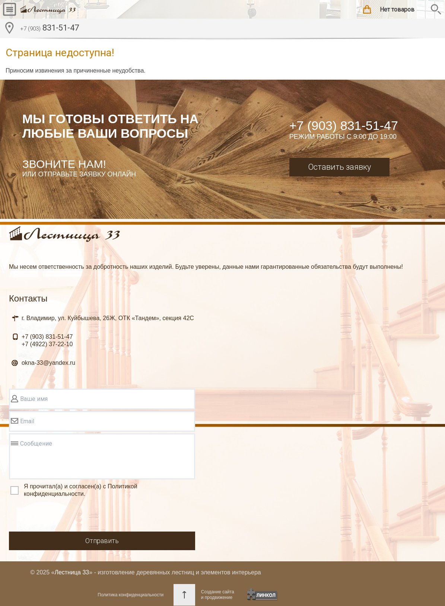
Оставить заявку (339, 167)
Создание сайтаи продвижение (217, 594)
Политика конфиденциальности (130, 594)
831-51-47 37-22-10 (47, 340)
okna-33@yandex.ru (48, 363)
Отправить (102, 541)
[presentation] (65, 515)
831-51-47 (49, 28)
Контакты (28, 298)
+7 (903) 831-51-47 (343, 125)
